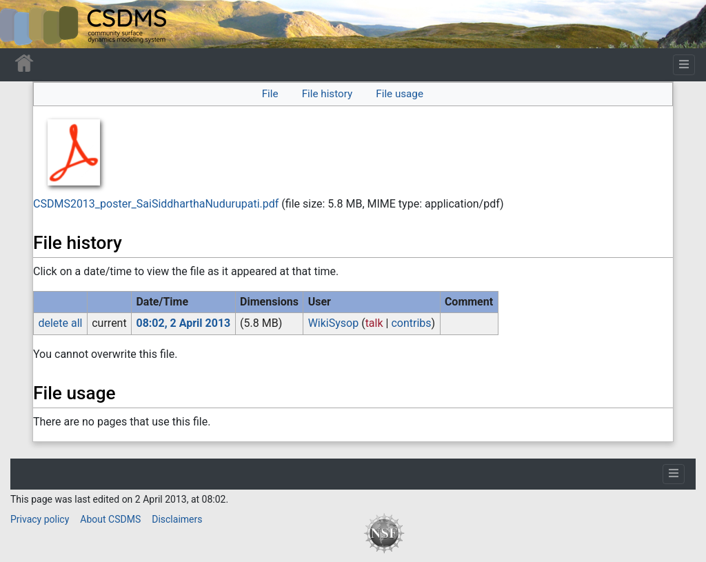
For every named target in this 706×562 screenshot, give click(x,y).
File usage (399, 94)
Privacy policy (39, 519)
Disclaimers (177, 519)
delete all (60, 323)
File (270, 94)
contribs (411, 323)
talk (374, 323)
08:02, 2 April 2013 (183, 323)
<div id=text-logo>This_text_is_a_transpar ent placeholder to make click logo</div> (22, 24)
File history (327, 94)
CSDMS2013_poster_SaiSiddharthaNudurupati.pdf (156, 203)
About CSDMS (110, 519)
